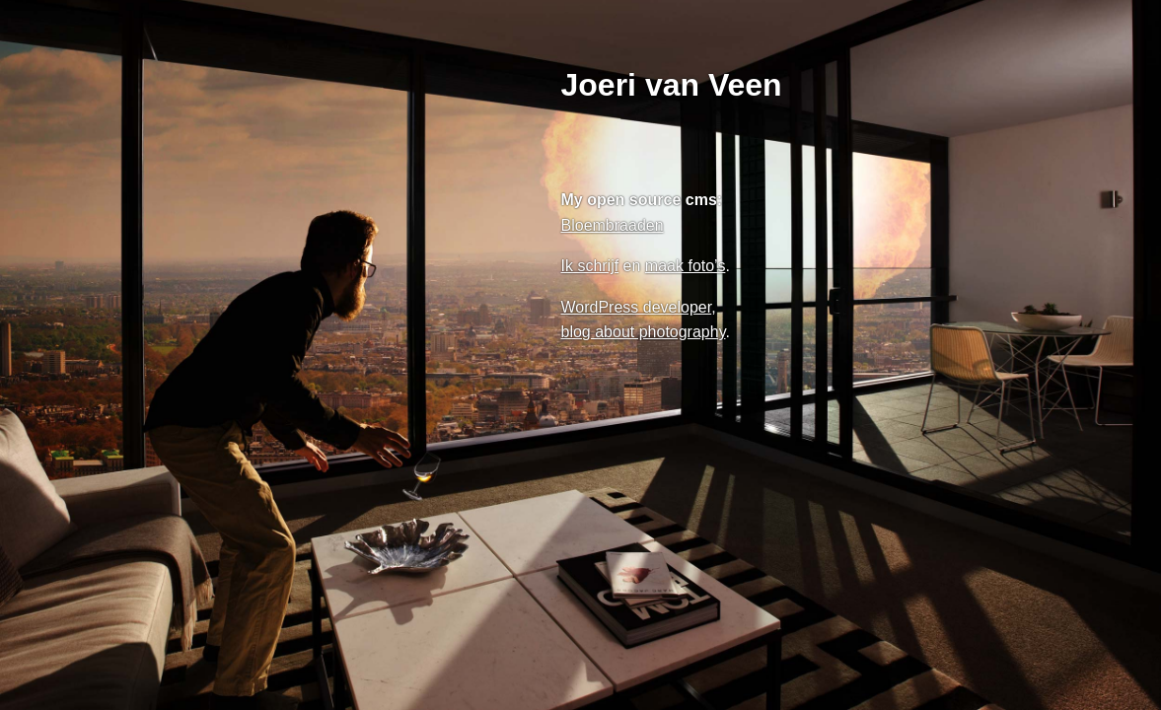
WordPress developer (636, 307)
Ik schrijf (590, 265)
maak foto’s (685, 265)
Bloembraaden (612, 225)
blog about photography (643, 331)
